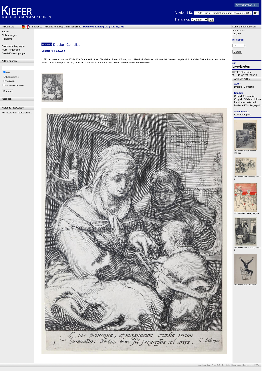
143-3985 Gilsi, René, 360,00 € (246, 212)
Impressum (236, 365)
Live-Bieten (241, 66)
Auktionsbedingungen (13, 46)
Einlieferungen (9, 35)
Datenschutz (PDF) (251, 365)
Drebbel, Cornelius (244, 86)
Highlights (7, 38)
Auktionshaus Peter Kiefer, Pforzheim (215, 365)
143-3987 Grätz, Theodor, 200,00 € (247, 177)
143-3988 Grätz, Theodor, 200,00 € (247, 248)
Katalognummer (12, 77)
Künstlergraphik (242, 114)
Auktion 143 (8, 26)
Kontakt (58, 26)
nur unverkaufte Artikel (14, 86)
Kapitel (5, 31)
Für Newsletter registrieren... (17, 112)
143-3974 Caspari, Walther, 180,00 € (245, 151)
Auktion (48, 26)
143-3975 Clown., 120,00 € (245, 284)
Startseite (37, 26)
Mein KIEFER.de (72, 26)
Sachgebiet (10, 81)
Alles (8, 73)
